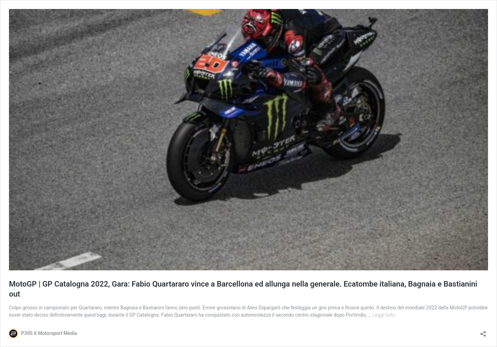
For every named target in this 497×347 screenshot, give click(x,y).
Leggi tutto (384, 315)
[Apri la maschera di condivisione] (483, 331)
